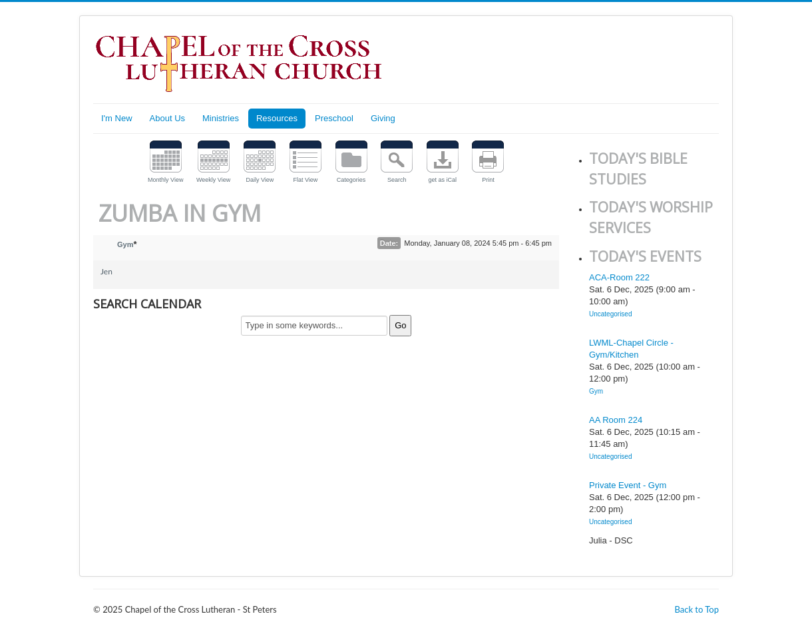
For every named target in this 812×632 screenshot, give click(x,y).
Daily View (260, 179)
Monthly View (165, 179)
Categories (351, 179)
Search (397, 179)
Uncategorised (610, 314)
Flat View (306, 179)
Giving (383, 118)
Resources (277, 118)
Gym (125, 244)
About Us (167, 118)
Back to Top (696, 609)
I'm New (116, 118)
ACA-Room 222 (619, 277)
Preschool (334, 118)
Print (488, 179)
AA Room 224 (615, 420)
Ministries (220, 118)
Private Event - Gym (627, 485)
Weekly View (213, 179)
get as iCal (443, 179)
